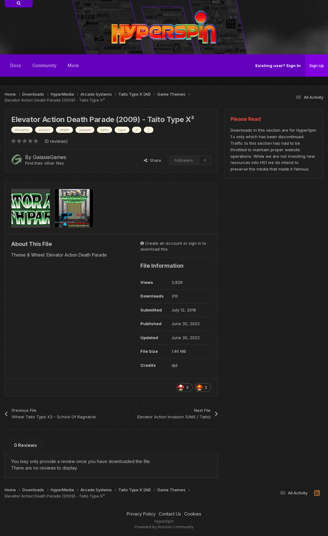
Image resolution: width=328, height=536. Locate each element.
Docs (15, 65)
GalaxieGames (49, 157)
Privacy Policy (141, 513)
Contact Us (170, 513)
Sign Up (316, 65)
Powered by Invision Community (164, 527)
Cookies (192, 513)
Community (44, 65)
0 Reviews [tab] (25, 445)
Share (152, 160)
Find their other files (44, 163)
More (73, 65)
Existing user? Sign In (278, 65)
